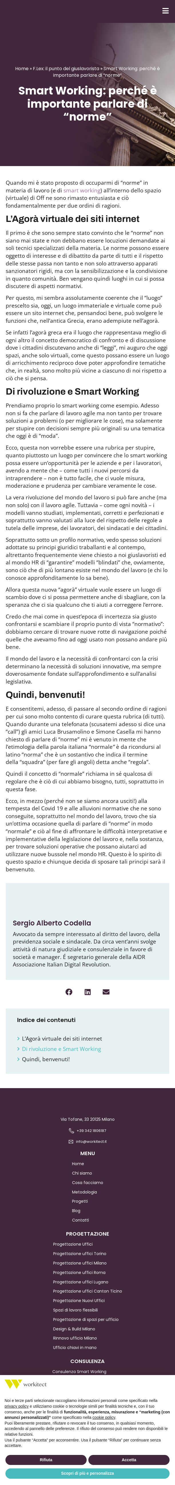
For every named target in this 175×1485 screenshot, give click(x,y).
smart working (81, 197)
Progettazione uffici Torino (79, 1260)
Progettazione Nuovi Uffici (79, 1307)
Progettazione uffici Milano (80, 1270)
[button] (69, 998)
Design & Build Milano (74, 1335)
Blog (76, 1217)
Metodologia (84, 1199)
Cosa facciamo (87, 1189)
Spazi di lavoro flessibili (75, 1316)
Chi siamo (82, 1180)
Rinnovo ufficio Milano (75, 1345)
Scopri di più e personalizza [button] (87, 1473)
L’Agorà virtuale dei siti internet (63, 1045)
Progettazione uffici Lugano (80, 1288)
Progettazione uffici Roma (79, 1279)
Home (22, 75)
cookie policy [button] (103, 1417)
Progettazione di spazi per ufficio (86, 1326)
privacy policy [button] (17, 1406)
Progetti (80, 1208)
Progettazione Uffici (73, 1251)
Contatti (80, 1227)
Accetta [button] (129, 1460)
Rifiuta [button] (46, 1460)
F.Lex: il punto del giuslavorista (66, 75)
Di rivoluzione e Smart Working (62, 1055)
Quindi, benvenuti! (46, 1066)
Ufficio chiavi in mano (75, 1354)
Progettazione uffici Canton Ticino (87, 1298)
